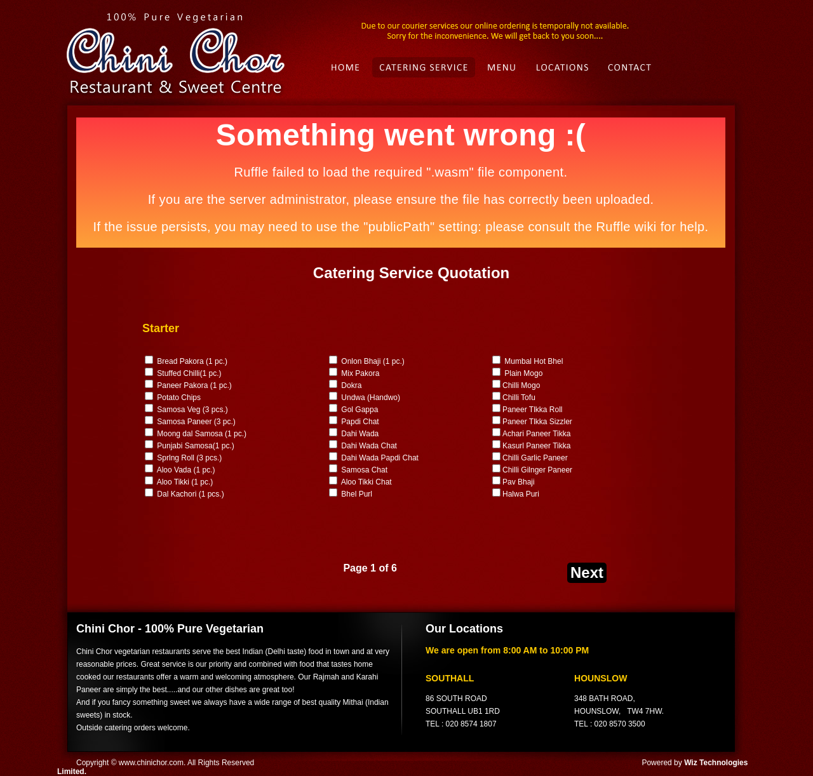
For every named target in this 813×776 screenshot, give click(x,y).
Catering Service (425, 67)
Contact (632, 67)
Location (564, 67)
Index (343, 67)
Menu (504, 67)
